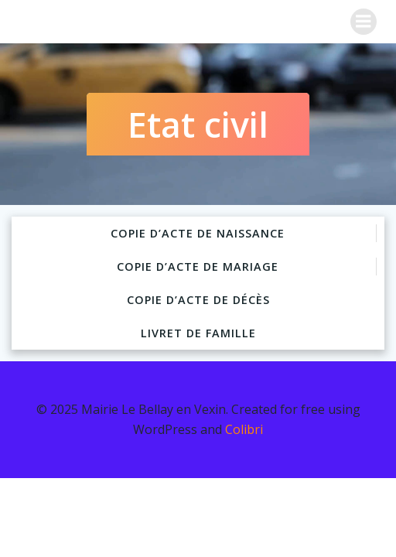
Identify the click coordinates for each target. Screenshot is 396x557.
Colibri (244, 429)
